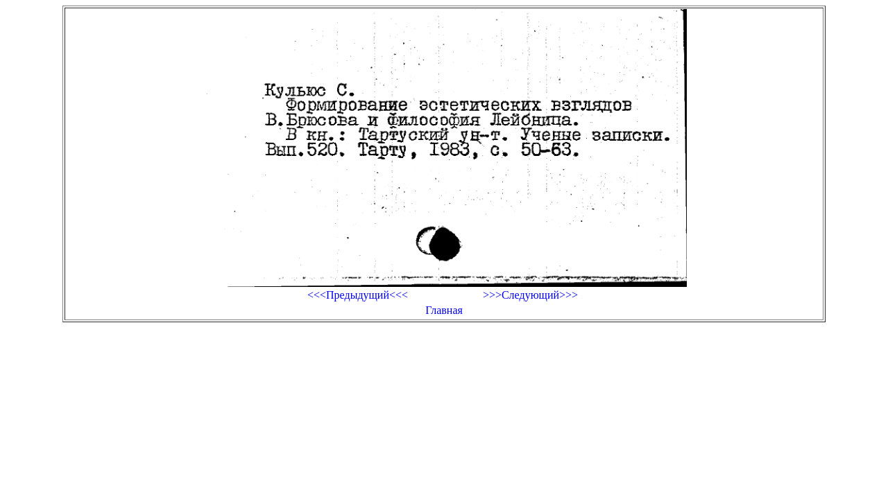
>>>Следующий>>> (530, 295)
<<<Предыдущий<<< (357, 295)
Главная (444, 310)
